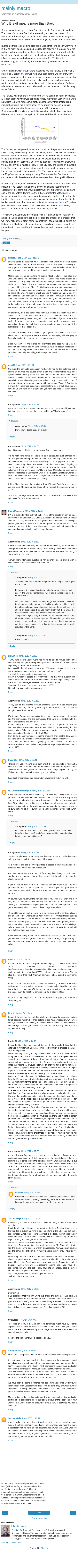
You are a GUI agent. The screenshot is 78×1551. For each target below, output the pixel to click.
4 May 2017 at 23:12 (31, 1418)
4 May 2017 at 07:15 (28, 1320)
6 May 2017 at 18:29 (33, 1193)
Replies (14, 421)
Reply (10, 356)
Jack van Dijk (14, 1218)
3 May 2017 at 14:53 (27, 1041)
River (10, 960)
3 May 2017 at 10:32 (23, 960)
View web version (39, 1518)
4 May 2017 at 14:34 (27, 1351)
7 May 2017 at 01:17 (37, 426)
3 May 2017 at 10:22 (30, 852)
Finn (10, 1013)
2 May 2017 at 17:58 (34, 511)
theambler (13, 760)
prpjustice (13, 656)
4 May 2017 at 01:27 (30, 1289)
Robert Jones (14, 258)
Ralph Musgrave (16, 511)
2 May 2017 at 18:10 (30, 542)
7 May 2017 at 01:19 (37, 636)
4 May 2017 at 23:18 (37, 826)
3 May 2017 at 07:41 (28, 760)
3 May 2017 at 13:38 (22, 1013)
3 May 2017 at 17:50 (30, 1151)
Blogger (44, 1548)
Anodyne (12, 1351)
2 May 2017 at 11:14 (31, 258)
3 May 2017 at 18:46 (31, 1218)
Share (6, 243)
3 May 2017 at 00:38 (28, 656)
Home (39, 1513)
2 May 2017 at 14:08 (30, 446)
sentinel (19, 1193)
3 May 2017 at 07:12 (30, 701)
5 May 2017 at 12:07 (37, 577)
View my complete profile (12, 1542)
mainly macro (15, 8)
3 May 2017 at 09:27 (41, 791)
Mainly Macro (20, 1526)
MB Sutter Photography (19, 791)
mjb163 (11, 365)
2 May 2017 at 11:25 (25, 365)
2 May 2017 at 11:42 (30, 404)
